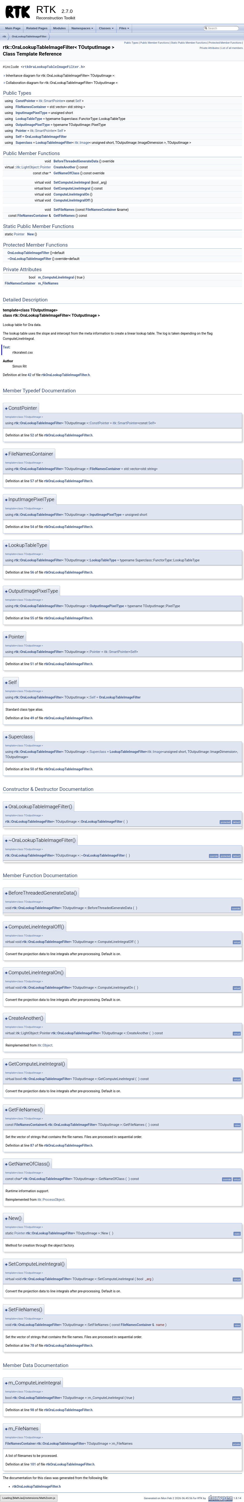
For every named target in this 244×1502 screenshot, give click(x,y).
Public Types (131, 42)
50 (32, 769)
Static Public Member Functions (189, 42)
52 (32, 435)
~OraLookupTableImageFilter (29, 259)
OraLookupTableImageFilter (29, 36)
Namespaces (82, 29)
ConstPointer (25, 101)
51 (32, 664)
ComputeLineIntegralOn (71, 194)
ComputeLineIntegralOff (72, 200)
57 (32, 481)
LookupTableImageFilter (54, 143)
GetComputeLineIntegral (72, 188)
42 (29, 375)
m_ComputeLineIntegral (56, 277)
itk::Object (44, 1045)
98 (32, 1410)
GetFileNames (64, 216)
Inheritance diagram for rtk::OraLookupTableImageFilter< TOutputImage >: (59, 76)
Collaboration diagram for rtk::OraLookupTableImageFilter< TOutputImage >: (60, 83)
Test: (6, 347)
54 (32, 527)
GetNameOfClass (66, 173)
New (30, 234)
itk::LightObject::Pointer (33, 167)
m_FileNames (48, 283)
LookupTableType (28, 119)
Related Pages (36, 28)
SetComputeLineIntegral (72, 182)
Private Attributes (209, 48)
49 (32, 718)
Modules (59, 28)
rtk (4, 36)
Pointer (20, 131)
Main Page (12, 28)
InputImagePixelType (31, 113)
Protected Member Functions (225, 42)
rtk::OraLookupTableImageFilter (38, 423)
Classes (106, 29)
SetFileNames (64, 210)
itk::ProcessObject (50, 1200)
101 (33, 1464)
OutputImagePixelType (32, 125)
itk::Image (82, 143)
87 (32, 1145)
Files (124, 29)
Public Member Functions (154, 42)
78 (32, 1345)
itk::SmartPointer (51, 101)
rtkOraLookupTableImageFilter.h (53, 67)
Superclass (23, 143)
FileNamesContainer (30, 107)
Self (78, 101)
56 (32, 572)
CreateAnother (65, 167)
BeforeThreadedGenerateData (76, 161)
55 (32, 618)
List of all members (232, 48)
